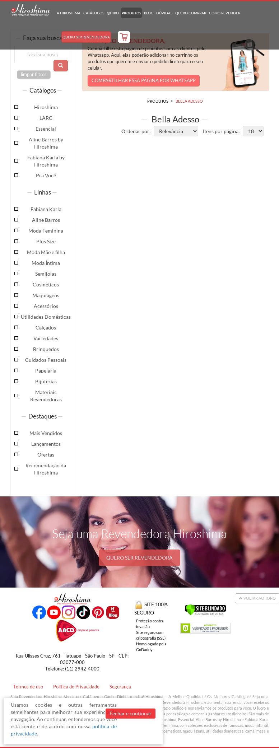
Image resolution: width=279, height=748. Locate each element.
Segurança (120, 686)
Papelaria (45, 371)
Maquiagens (45, 295)
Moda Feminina (45, 231)
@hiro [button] (113, 13)
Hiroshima (46, 107)
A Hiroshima (68, 13)
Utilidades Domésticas (46, 317)
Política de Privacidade (76, 686)
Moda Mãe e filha (46, 252)
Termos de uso (28, 686)
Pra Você (46, 175)
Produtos (131, 13)
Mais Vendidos (45, 433)
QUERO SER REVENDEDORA (139, 558)
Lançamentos (46, 444)
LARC (45, 118)
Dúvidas (164, 13)
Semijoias (45, 274)
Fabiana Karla (46, 209)
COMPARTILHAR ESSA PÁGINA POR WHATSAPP (144, 80)
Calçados (46, 327)
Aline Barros (46, 220)
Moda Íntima (46, 263)
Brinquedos (46, 349)
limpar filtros (34, 74)
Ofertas (45, 455)
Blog (148, 13)
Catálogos (93, 13)
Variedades (45, 338)
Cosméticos (46, 284)
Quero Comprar (190, 13)
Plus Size (46, 241)
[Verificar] (205, 609)
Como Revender (224, 13)
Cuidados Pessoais (45, 360)
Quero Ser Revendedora (86, 37)
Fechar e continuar (131, 713)
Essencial (46, 129)
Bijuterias (46, 381)
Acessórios (46, 306)
